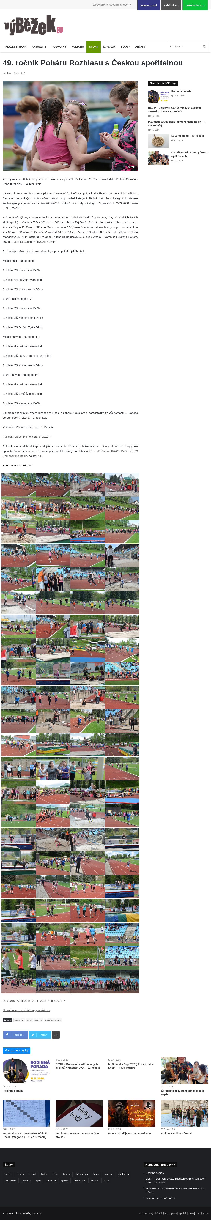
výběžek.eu (171, 5)
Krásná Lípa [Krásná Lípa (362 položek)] (82, 1174)
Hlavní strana (15, 46)
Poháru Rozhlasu (53, 1020)
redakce (7, 73)
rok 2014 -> (42, 1000)
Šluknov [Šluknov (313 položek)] (94, 1180)
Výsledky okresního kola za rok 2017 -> (27, 436)
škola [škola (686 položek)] (106, 1180)
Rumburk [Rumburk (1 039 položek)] (26, 1180)
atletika (38, 1020)
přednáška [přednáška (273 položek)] (123, 1174)
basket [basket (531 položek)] (8, 1174)
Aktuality (39, 46)
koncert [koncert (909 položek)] (66, 1174)
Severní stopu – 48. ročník (187, 135)
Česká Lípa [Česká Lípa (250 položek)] (79, 1180)
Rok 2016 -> (10, 1000)
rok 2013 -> (58, 1000)
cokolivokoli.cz (194, 5)
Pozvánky (59, 46)
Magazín (109, 46)
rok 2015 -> (27, 1000)
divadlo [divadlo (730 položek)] (20, 1174)
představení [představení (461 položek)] (11, 1180)
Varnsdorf (19, 1020)
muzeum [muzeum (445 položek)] (109, 1174)
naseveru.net (148, 5)
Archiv (140, 46)
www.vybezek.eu (12, 1213)
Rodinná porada (181, 91)
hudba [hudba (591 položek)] (44, 1174)
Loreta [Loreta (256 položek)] (96, 1174)
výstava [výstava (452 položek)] (65, 1180)
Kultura (77, 46)
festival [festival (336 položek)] (32, 1174)
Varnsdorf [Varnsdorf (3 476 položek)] (51, 1180)
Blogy (125, 46)
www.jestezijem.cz (198, 1213)
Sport (93, 46)
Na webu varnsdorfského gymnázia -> (26, 1010)
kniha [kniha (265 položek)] (55, 1174)
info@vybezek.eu (32, 1213)
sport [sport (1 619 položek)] (38, 1180)
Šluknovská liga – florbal (176, 1133)
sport (29, 1020)
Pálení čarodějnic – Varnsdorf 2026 (129, 1133)
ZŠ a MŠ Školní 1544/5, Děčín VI (110, 451)
